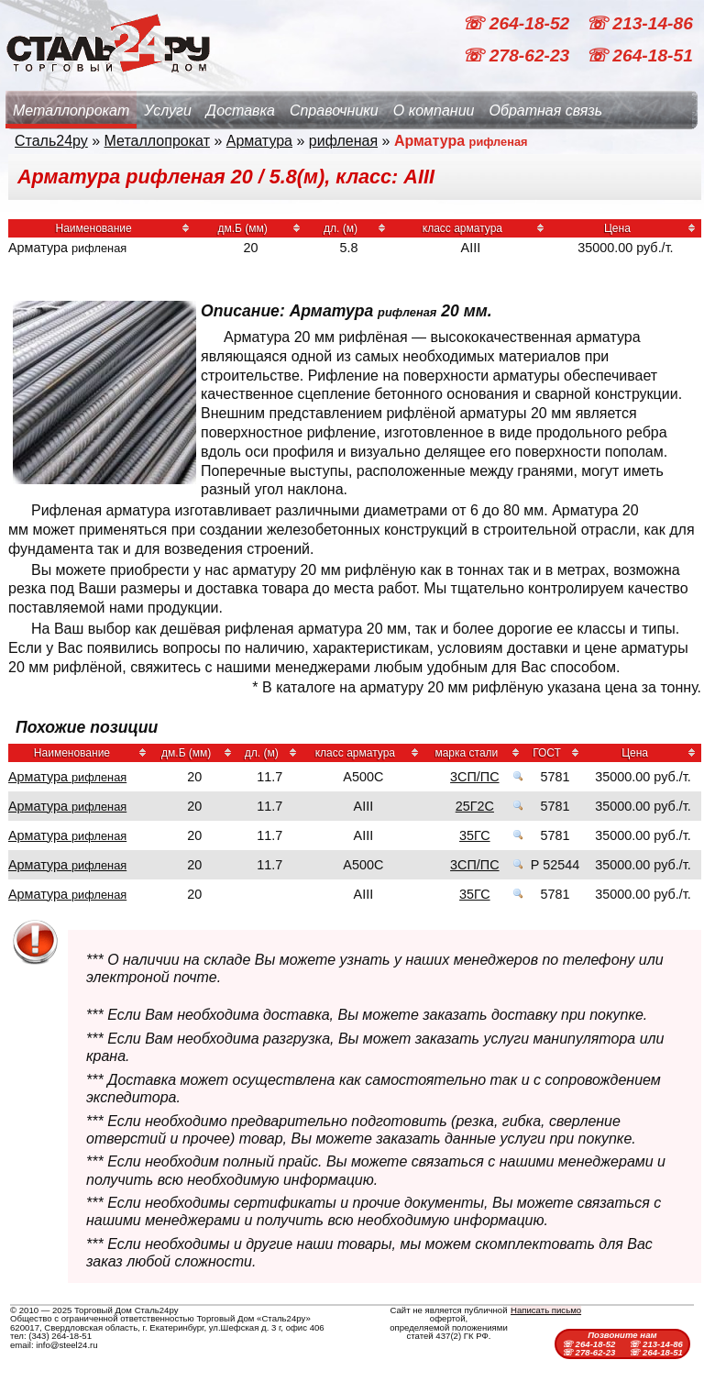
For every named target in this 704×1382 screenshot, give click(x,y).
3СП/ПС (474, 776)
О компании (434, 110)
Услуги (168, 110)
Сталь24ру (51, 141)
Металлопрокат (71, 110)
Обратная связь (545, 110)
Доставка (240, 110)
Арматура (259, 141)
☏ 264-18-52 (518, 23)
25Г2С (475, 806)
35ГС (474, 835)
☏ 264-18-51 (639, 55)
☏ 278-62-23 (518, 55)
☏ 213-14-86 (639, 23)
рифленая (343, 141)
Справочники (334, 110)
